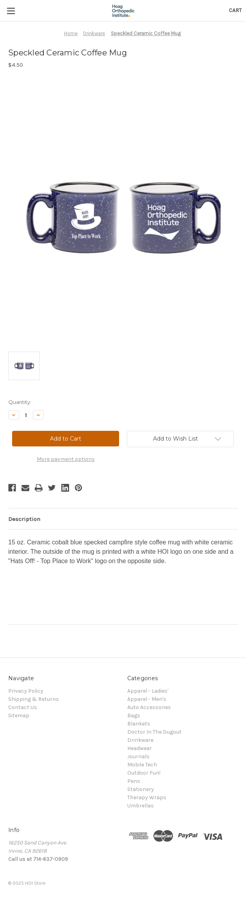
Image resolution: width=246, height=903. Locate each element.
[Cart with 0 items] (235, 10)
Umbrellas (140, 805)
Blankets (138, 723)
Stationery (140, 789)
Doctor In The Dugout (154, 732)
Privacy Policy (25, 691)
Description (24, 519)
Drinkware (140, 740)
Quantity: (19, 402)
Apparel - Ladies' (147, 691)
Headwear (139, 748)
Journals (138, 756)
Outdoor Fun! (143, 773)
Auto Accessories (149, 707)
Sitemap (18, 715)
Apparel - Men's (146, 699)
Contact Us (22, 707)
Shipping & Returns (33, 699)
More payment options (66, 459)
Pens (133, 781)
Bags (133, 715)
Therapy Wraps (146, 797)
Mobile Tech (142, 764)
